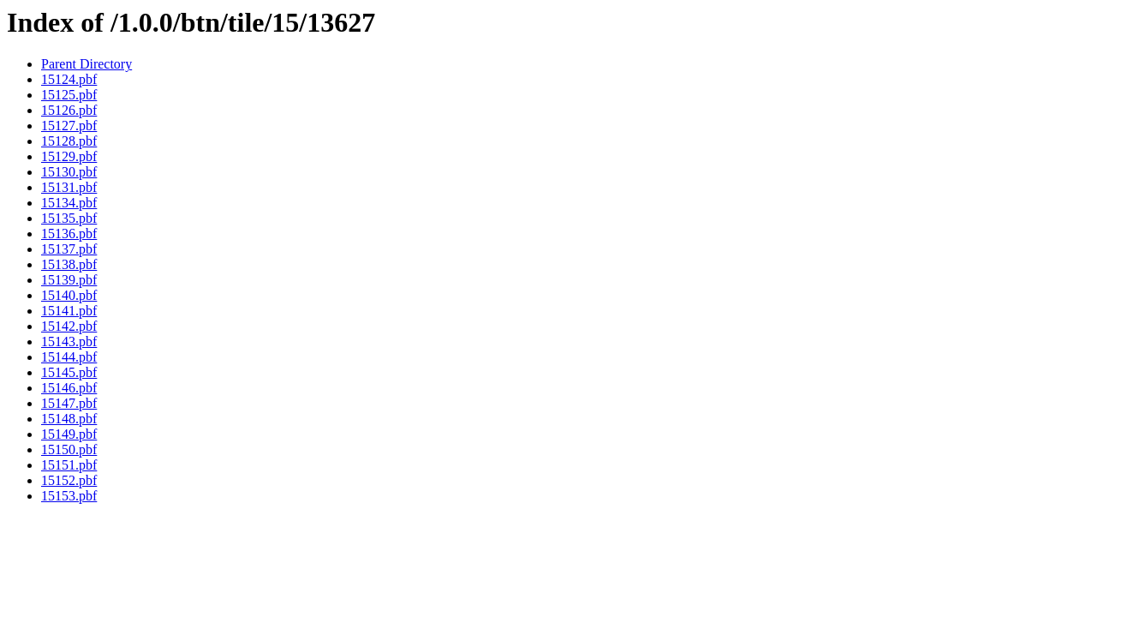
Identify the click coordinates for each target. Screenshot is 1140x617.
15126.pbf (69, 110)
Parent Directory (86, 64)
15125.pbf (69, 94)
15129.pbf (69, 156)
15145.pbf (69, 372)
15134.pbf (69, 202)
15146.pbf (69, 387)
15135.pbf (69, 218)
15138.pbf (69, 264)
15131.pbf (69, 187)
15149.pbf (69, 434)
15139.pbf (69, 280)
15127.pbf (69, 125)
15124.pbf (69, 79)
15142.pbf (69, 326)
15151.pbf (69, 465)
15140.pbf (69, 295)
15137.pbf (69, 249)
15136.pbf (69, 233)
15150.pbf (69, 449)
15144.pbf (69, 357)
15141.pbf (69, 310)
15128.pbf (69, 141)
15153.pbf (69, 495)
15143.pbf (69, 341)
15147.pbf (69, 403)
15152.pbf (69, 480)
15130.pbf (69, 172)
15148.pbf (69, 418)
